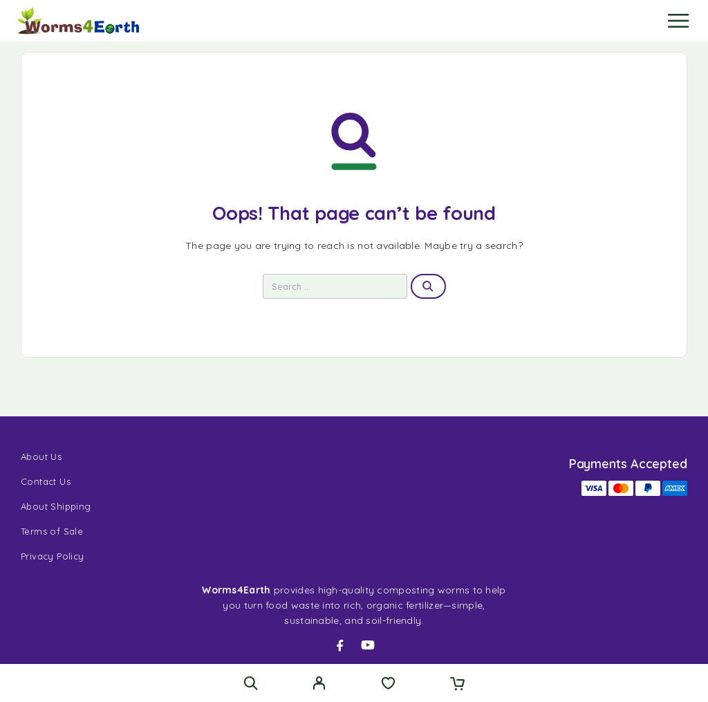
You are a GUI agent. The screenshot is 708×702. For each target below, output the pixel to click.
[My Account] (319, 685)
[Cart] (457, 685)
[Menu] (678, 20)
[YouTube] (368, 645)
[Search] (250, 683)
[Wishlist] (388, 685)
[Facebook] (340, 645)
